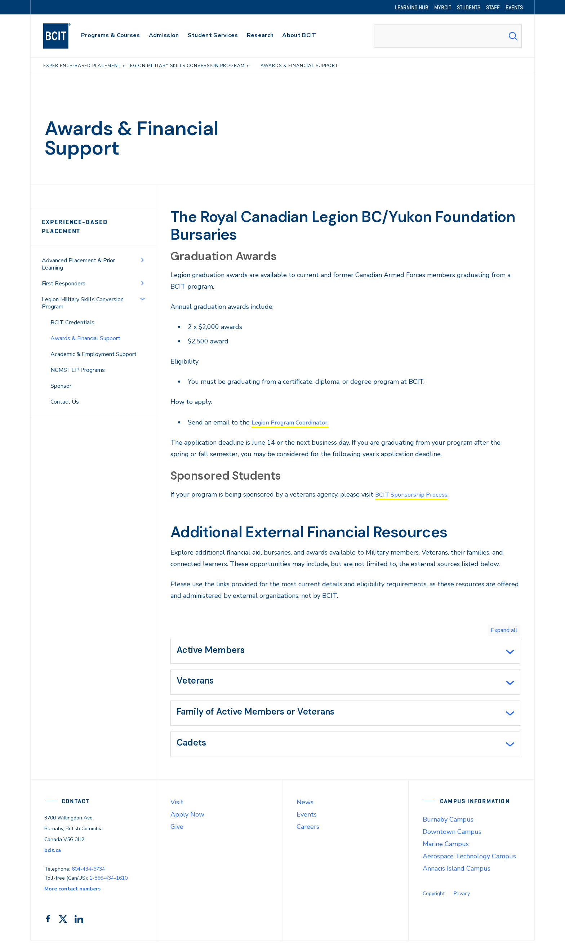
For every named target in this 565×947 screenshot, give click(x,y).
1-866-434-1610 (108, 884)
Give (176, 833)
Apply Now (187, 821)
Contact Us (64, 402)
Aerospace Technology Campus (469, 862)
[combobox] (448, 36)
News (305, 808)
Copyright (434, 900)
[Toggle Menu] (142, 260)
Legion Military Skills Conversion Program (83, 303)
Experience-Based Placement (75, 226)
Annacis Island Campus (456, 875)
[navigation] (64, 36)
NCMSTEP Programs (77, 370)
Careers (308, 833)
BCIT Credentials (72, 322)
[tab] (345, 652)
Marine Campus (446, 850)
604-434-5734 (88, 875)
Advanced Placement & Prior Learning (78, 264)
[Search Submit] (513, 36)
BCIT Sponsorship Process (414, 494)
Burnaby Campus (448, 826)
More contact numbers (72, 895)
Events (307, 821)
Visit (176, 808)
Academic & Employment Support (93, 354)
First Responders (63, 284)
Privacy (462, 900)
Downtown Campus (452, 838)
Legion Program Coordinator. (294, 422)
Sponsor (60, 386)
